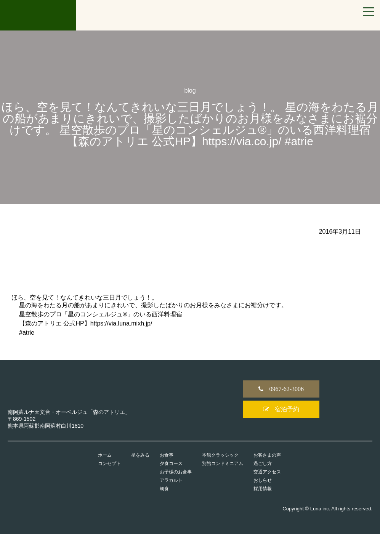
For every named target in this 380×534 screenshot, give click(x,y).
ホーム (105, 455)
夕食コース (171, 463)
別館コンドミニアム (222, 463)
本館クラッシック (220, 455)
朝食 (164, 488)
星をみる (140, 455)
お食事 (166, 455)
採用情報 (262, 488)
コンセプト (109, 463)
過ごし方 (262, 463)
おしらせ (262, 480)
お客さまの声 (267, 455)
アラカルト (171, 480)
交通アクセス (267, 472)
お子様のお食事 (176, 472)
